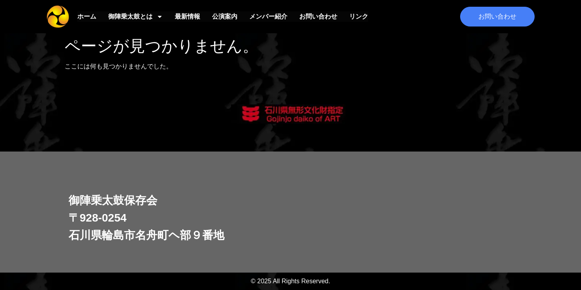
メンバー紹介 (268, 16)
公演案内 (224, 16)
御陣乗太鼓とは (135, 16)
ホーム (86, 16)
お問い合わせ (318, 16)
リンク (358, 16)
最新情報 (187, 16)
